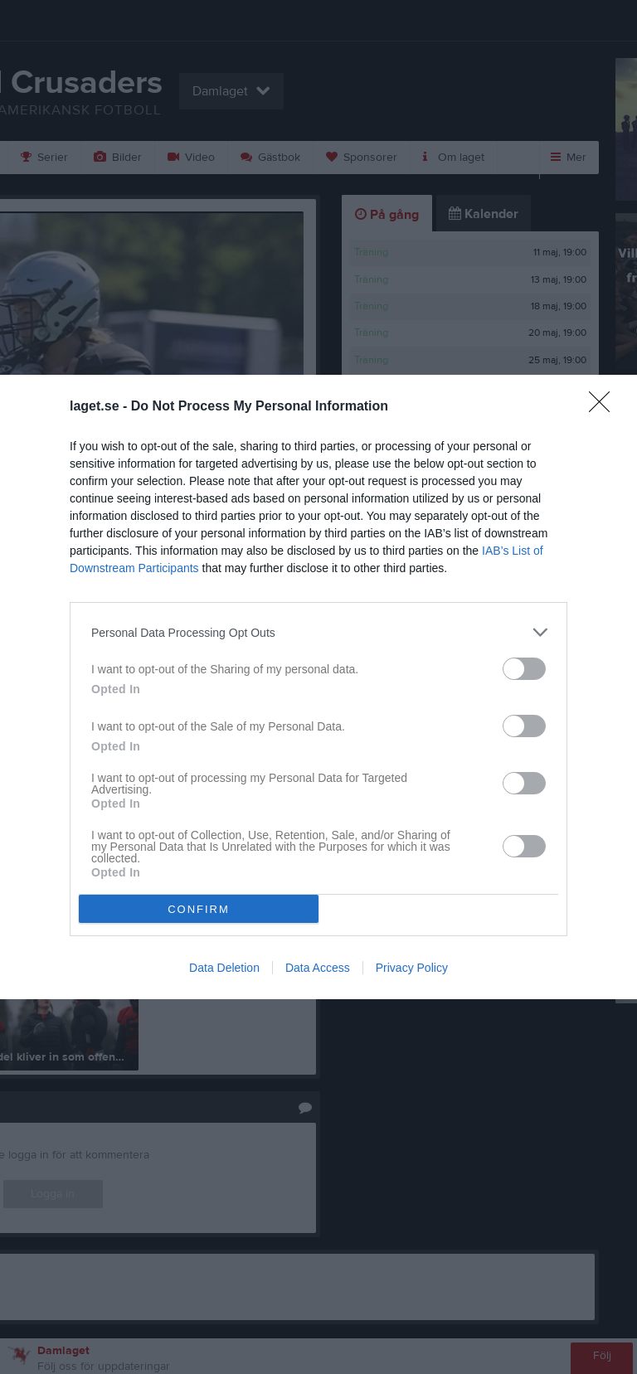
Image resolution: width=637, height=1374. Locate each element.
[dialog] (318, 687)
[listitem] (318, 632)
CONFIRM (199, 909)
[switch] (524, 669)
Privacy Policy (412, 967)
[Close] (604, 407)
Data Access (317, 967)
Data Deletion (224, 967)
